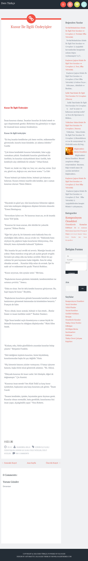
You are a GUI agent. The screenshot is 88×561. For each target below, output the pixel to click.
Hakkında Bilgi (23, 447)
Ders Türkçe (8, 3)
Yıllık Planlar (70, 307)
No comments (22, 453)
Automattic (30, 556)
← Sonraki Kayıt (9, 462)
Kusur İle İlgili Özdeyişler (31, 26)
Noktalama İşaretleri (72, 231)
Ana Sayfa (31, 462)
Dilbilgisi (68, 326)
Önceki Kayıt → (53, 462)
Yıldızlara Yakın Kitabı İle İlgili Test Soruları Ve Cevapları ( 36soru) (75, 125)
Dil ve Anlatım (80, 228)
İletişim (68, 317)
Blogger (61, 554)
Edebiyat (68, 227)
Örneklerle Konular (76, 224)
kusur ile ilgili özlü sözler (28, 450)
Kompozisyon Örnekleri (73, 219)
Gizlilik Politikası (72, 313)
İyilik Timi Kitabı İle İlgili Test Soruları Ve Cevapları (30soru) (75, 96)
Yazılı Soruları (71, 304)
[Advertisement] (31, 47)
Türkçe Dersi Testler (73, 323)
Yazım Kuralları (71, 310)
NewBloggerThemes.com (61, 556)
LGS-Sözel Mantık (76, 234)
